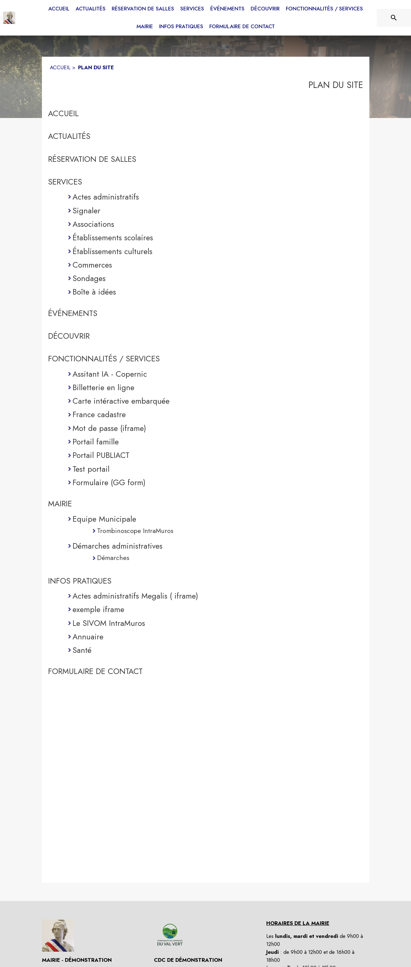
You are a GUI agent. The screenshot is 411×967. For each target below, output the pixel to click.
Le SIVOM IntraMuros (109, 623)
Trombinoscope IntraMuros (135, 530)
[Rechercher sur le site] (394, 18)
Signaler (86, 210)
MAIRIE (60, 503)
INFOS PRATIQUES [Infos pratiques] (79, 581)
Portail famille (96, 441)
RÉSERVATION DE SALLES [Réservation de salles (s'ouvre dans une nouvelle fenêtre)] (92, 159)
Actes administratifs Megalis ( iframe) (135, 596)
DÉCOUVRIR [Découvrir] (69, 336)
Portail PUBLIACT (101, 455)
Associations (93, 224)
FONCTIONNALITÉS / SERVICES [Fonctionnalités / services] (104, 358)
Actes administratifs (106, 197)
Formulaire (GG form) (109, 482)
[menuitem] (59, 9)
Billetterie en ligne (103, 387)
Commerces (92, 265)
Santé (82, 650)
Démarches (113, 557)
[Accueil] (9, 18)
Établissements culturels (112, 251)
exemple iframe (98, 609)
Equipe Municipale (104, 519)
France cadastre (99, 414)
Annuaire (88, 636)
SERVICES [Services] (65, 182)
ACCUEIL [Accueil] (60, 67)
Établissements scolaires (113, 237)
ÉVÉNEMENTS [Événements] (72, 313)
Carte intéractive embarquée (121, 401)
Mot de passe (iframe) (109, 428)
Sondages (89, 278)
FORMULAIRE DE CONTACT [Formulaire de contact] (95, 671)
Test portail (91, 469)
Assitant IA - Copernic (110, 374)
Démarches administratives (118, 546)
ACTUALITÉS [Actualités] (69, 136)
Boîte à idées (94, 292)
